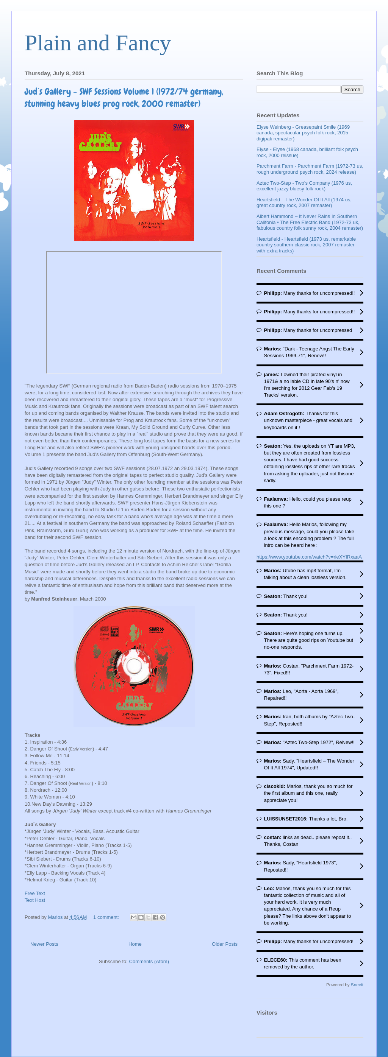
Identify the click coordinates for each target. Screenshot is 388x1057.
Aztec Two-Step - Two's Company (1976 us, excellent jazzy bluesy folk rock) (304, 186)
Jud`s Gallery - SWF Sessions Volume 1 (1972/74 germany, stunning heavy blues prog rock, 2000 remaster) (124, 97)
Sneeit (357, 984)
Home (135, 944)
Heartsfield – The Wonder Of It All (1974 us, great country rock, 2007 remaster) (304, 203)
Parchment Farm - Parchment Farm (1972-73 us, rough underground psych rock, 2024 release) (310, 169)
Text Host (35, 900)
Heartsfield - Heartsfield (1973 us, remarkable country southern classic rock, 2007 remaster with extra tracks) (306, 245)
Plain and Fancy (98, 42)
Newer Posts (44, 944)
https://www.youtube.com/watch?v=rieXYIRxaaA (309, 557)
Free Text (35, 893)
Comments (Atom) (149, 961)
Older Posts (225, 944)
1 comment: (106, 917)
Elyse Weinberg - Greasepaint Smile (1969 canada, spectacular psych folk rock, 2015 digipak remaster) (303, 133)
